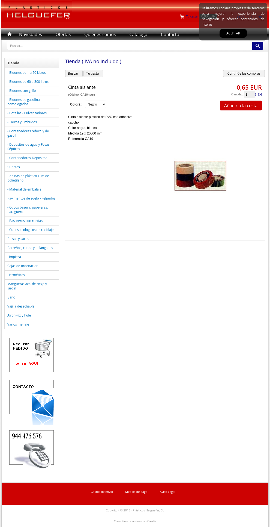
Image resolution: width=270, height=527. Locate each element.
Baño (11, 297)
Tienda (13, 62)
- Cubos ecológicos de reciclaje (30, 229)
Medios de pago (136, 492)
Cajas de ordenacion (22, 266)
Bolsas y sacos (18, 238)
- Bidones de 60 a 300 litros (28, 81)
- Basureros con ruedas (25, 220)
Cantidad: (237, 94)
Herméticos (16, 275)
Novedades (30, 34)
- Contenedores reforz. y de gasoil (28, 133)
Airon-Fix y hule (19, 315)
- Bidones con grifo (21, 90)
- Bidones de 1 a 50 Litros (26, 72)
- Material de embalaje (24, 189)
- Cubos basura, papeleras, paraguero (27, 209)
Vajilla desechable (20, 306)
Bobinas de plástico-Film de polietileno (28, 178)
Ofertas (63, 34)
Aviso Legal (167, 492)
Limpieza (14, 256)
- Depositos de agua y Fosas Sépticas (28, 146)
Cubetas (13, 167)
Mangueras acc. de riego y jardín (27, 286)
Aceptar (233, 33)
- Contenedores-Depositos (27, 158)
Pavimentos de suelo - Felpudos (31, 198)
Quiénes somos (100, 34)
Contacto (170, 34)
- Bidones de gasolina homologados (23, 101)
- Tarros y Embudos (22, 122)
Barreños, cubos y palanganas (30, 247)
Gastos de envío (102, 492)
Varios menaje (18, 324)
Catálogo (138, 34)
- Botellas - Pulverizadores (27, 113)
